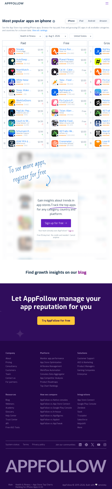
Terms (26, 445)
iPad (81, 21)
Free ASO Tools (13, 427)
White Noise (22, 80)
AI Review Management (51, 366)
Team (8, 374)
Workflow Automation (50, 370)
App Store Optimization (50, 362)
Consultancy (11, 366)
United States (81, 36)
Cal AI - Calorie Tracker (67, 70)
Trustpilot (82, 415)
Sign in (71, 231)
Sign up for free (56, 223)
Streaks (20, 49)
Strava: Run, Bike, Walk (67, 49)
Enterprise (82, 374)
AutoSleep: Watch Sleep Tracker (24, 59)
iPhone (71, 21)
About (8, 358)
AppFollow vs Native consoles (54, 400)
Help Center (11, 415)
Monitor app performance (52, 358)
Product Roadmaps (49, 382)
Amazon (103, 21)
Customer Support (85, 358)
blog (82, 272)
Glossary (10, 411)
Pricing (9, 362)
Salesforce (82, 419)
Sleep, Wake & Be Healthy (24, 90)
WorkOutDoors (23, 100)
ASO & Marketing (85, 362)
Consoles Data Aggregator (52, 374)
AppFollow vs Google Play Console (56, 408)
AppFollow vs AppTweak (51, 423)
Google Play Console (86, 404)
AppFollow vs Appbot (50, 419)
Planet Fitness (66, 59)
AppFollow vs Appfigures (51, 415)
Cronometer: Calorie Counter (67, 141)
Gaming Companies (86, 370)
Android (91, 21)
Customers (11, 370)
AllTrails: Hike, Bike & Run (67, 131)
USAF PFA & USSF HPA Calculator (24, 141)
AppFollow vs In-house (50, 411)
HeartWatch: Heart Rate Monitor (24, 70)
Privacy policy (38, 445)
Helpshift (81, 423)
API (7, 423)
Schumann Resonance (24, 131)
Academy (10, 408)
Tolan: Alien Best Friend (67, 111)
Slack (79, 411)
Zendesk (81, 408)
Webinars (10, 404)
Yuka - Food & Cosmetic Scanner (67, 80)
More (79, 427)
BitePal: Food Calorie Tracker (67, 121)
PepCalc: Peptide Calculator (24, 111)
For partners (11, 382)
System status (12, 445)
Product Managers (86, 366)
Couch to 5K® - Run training (24, 121)
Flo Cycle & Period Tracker (67, 100)
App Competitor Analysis (51, 378)
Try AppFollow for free (56, 320)
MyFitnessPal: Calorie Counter (67, 90)
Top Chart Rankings (49, 386)
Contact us (11, 378)
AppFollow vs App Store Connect (55, 404)
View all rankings (39, 30)
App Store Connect (86, 400)
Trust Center (12, 419)
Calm (105, 90)
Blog (8, 400)
